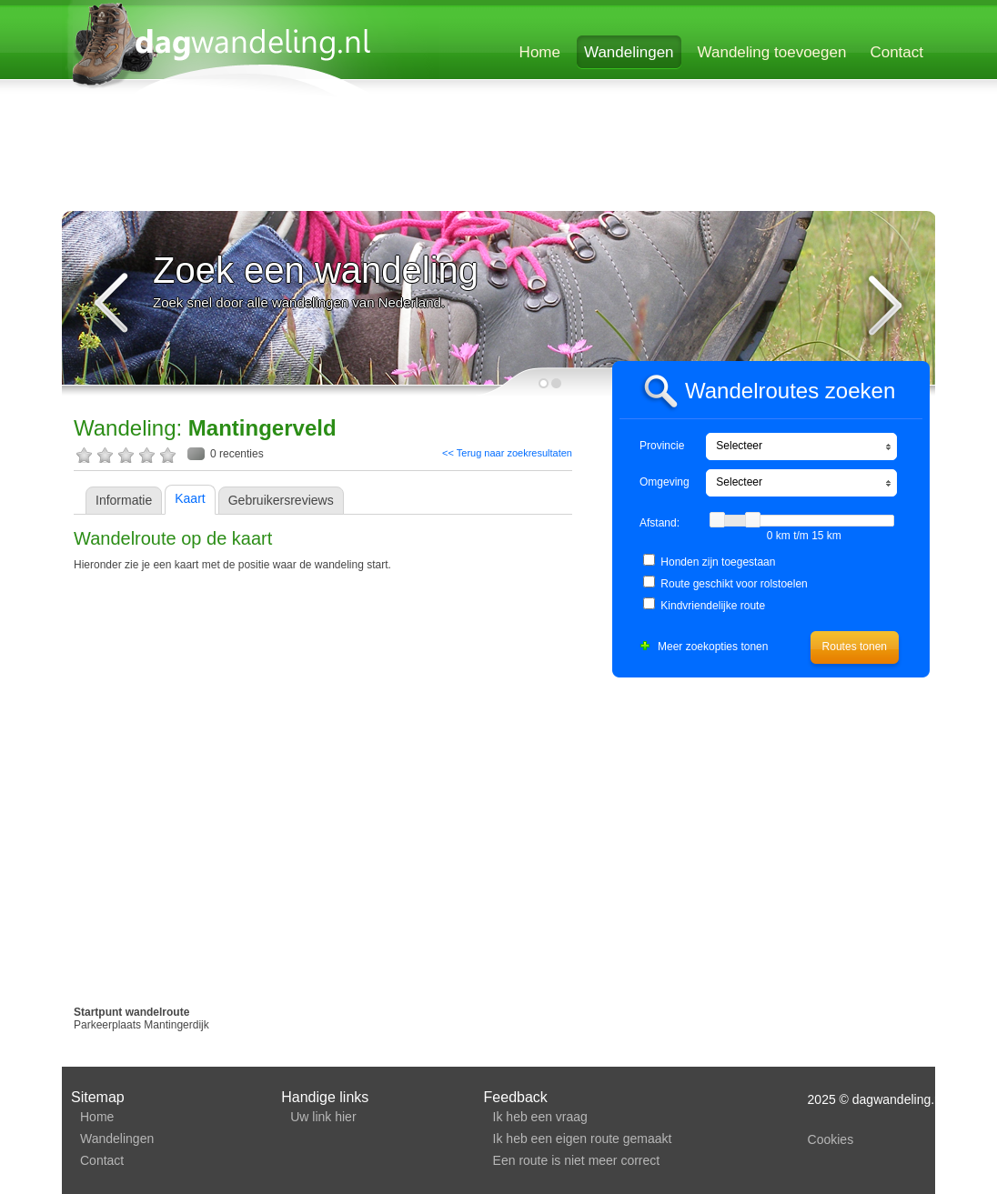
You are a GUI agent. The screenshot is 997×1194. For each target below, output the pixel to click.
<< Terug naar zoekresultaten (507, 452)
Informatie (124, 500)
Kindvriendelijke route (712, 605)
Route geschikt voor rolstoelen (733, 583)
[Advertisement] (497, 156)
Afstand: (659, 523)
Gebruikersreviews (281, 500)
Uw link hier (323, 1116)
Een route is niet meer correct (576, 1160)
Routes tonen (854, 646)
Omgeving (664, 482)
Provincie (661, 445)
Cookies (831, 1139)
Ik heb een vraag (540, 1116)
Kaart (190, 498)
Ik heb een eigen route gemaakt (582, 1138)
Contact (896, 52)
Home (539, 52)
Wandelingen (629, 52)
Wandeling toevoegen (772, 52)
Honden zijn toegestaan (717, 562)
